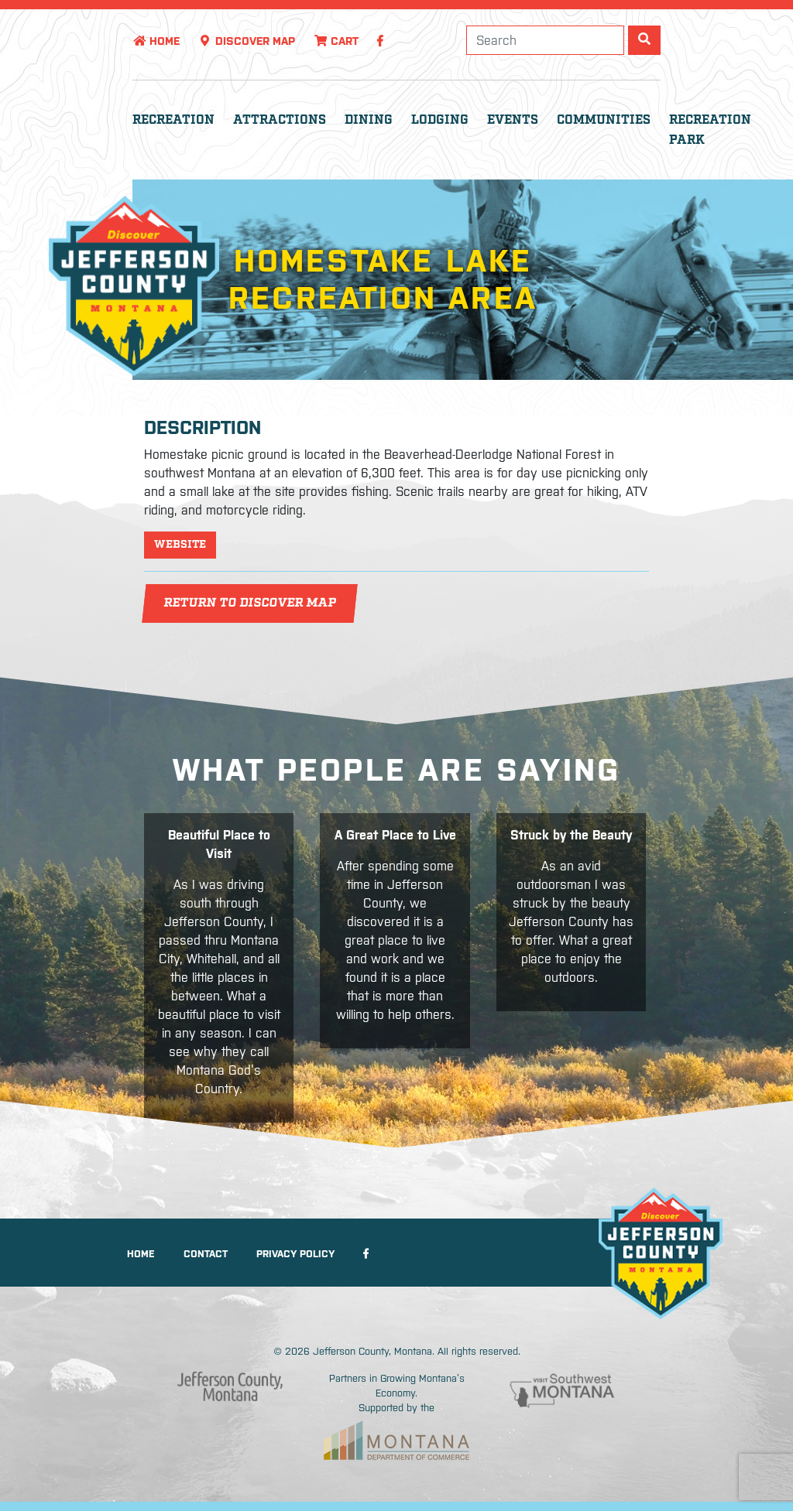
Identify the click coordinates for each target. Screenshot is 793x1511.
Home (156, 41)
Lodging (440, 120)
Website (180, 545)
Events (512, 120)
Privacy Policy (295, 1254)
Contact (206, 1254)
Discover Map (246, 41)
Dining (369, 120)
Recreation (173, 120)
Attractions (279, 120)
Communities (604, 120)
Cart (336, 41)
